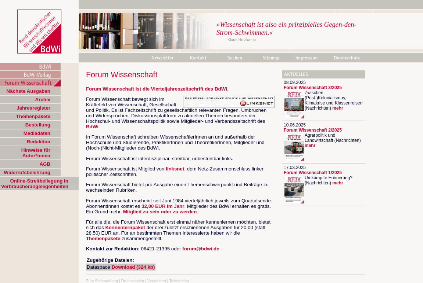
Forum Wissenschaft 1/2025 (313, 172)
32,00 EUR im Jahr (162, 206)
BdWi (221, 89)
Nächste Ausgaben (29, 91)
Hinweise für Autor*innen (35, 152)
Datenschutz (347, 57)
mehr (337, 108)
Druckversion (132, 281)
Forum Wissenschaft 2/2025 (313, 130)
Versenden (156, 281)
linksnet (175, 169)
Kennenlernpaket (125, 227)
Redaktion (38, 141)
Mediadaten (37, 133)
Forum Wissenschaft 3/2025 (313, 87)
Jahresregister (33, 108)
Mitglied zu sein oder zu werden (160, 211)
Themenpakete (33, 116)
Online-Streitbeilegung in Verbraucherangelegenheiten (34, 183)
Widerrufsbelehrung (27, 172)
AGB (44, 164)
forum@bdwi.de (200, 248)
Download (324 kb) (133, 267)
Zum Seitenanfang (102, 281)
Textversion (179, 281)
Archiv (42, 99)
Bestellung (37, 125)
